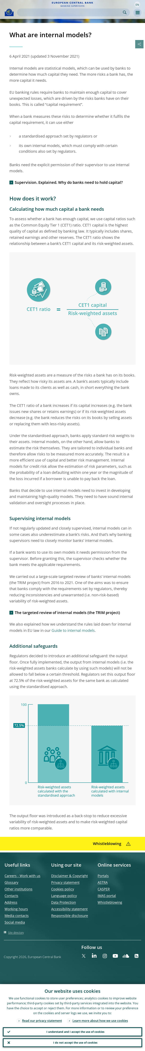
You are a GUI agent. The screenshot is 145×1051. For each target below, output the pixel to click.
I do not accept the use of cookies (75, 1042)
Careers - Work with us (22, 875)
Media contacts (17, 915)
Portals (103, 875)
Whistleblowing (110, 902)
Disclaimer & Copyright (69, 875)
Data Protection (63, 902)
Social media (15, 922)
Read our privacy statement (42, 1020)
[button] (137, 4)
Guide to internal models (73, 630)
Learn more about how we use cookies (100, 1020)
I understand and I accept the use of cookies (75, 1031)
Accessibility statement (69, 909)
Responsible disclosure (69, 915)
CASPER (104, 889)
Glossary (11, 882)
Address (11, 902)
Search (125, 12)
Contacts (11, 895)
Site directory (16, 932)
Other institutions (18, 889)
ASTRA (103, 882)
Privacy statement (65, 882)
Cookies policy (62, 889)
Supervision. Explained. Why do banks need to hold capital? (69, 182)
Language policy (64, 895)
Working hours (16, 909)
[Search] (70, 12)
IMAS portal (107, 895)
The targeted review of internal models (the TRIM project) (67, 612)
